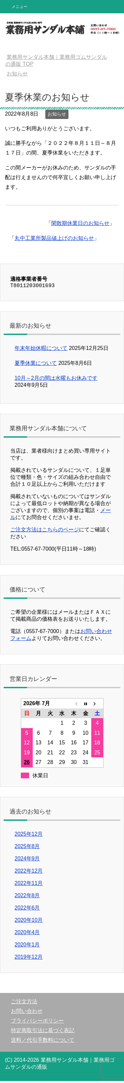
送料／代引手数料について (42, 1042)
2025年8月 (27, 848)
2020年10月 (29, 922)
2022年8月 (27, 897)
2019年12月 (29, 959)
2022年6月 (27, 910)
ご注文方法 (24, 1003)
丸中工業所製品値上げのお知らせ (54, 238)
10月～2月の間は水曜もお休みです (56, 380)
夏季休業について (36, 365)
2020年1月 (27, 946)
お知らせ (57, 114)
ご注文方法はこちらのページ (44, 531)
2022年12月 (29, 873)
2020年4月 (27, 934)
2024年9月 (27, 860)
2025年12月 (29, 836)
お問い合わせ (27, 1013)
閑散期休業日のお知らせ (80, 223)
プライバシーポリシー (37, 1023)
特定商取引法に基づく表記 (42, 1032)
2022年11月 (29, 885)
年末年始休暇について (41, 350)
